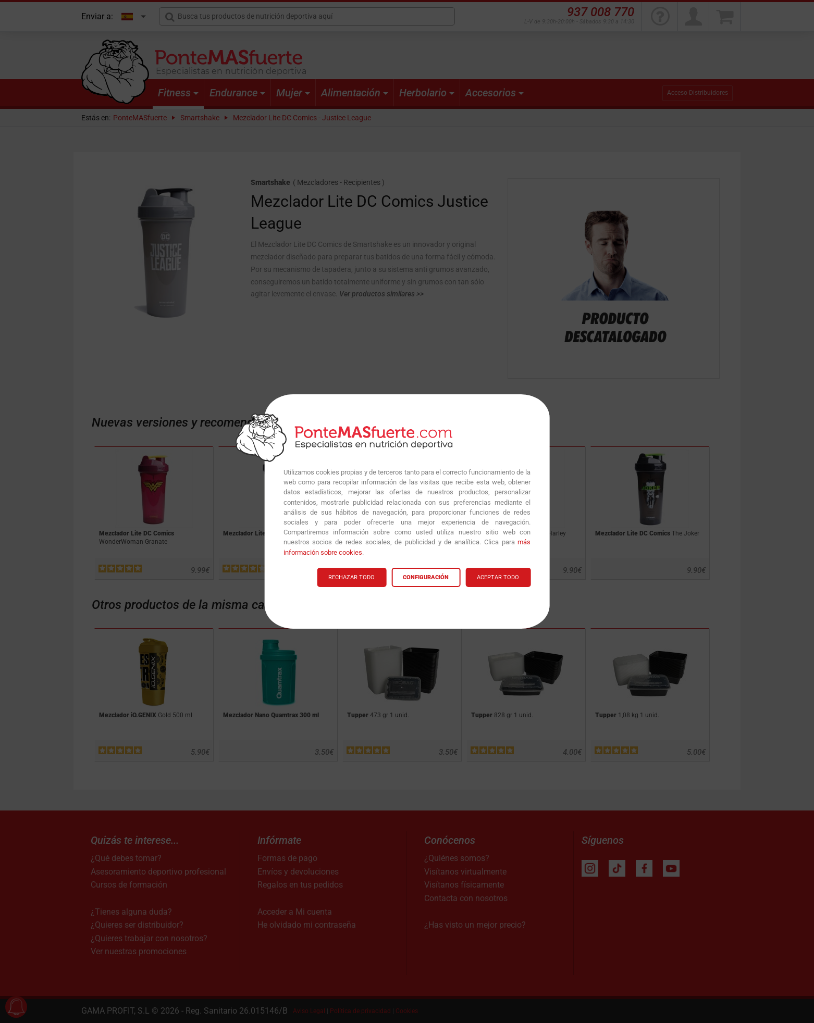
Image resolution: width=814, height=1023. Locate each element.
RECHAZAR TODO (351, 577)
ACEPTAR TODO (498, 577)
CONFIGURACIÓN (426, 577)
